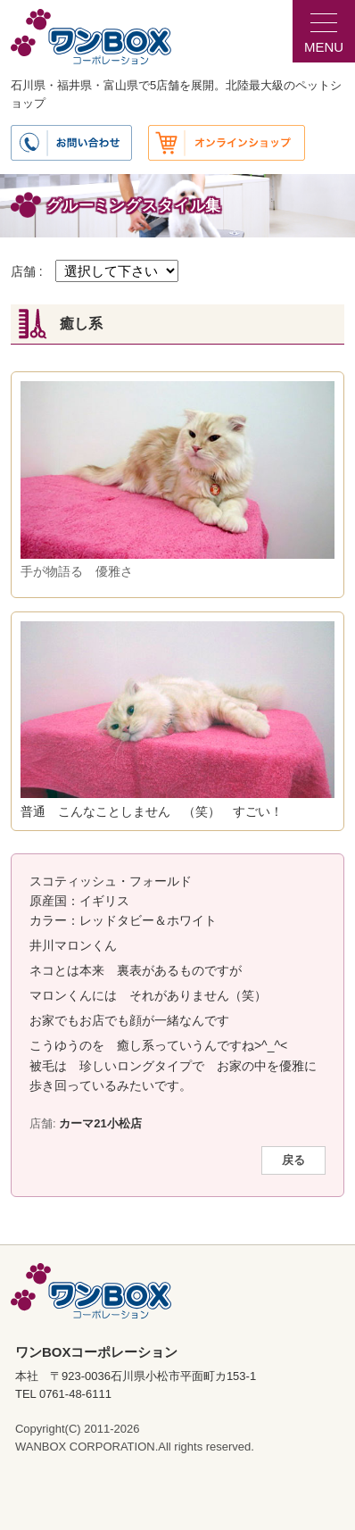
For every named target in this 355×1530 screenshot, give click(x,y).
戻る (293, 1160)
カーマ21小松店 (100, 1123)
